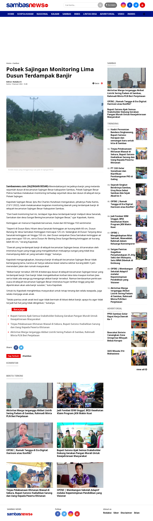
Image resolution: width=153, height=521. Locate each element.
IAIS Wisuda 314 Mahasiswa (115, 352)
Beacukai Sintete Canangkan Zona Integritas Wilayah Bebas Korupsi (117, 336)
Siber (116, 512)
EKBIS (77, 13)
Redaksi (107, 512)
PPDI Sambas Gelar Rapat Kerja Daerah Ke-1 (117, 316)
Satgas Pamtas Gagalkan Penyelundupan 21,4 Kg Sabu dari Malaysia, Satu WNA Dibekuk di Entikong (123, 256)
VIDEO (121, 13)
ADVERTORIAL (107, 13)
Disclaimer (126, 512)
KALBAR (55, 13)
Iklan (137, 512)
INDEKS (131, 13)
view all (141, 369)
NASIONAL (42, 13)
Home (8, 63)
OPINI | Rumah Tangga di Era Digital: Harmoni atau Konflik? (27, 452)
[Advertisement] (76, 36)
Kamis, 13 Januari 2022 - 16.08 (16, 84)
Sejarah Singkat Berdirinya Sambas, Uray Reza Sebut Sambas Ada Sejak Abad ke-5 (121, 190)
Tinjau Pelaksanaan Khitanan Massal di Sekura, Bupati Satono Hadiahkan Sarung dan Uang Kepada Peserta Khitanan (29, 492)
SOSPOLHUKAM (25, 13)
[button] (144, 13)
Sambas (16, 63)
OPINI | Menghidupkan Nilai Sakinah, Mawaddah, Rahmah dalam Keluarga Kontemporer (123, 238)
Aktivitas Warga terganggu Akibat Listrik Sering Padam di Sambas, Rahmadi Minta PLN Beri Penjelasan (29, 413)
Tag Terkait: (13, 356)
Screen (111, 5)
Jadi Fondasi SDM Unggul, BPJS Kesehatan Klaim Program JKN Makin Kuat (80, 412)
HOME (11, 13)
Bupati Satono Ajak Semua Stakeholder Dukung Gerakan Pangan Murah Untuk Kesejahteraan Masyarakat (79, 453)
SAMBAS (66, 13)
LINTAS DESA (90, 13)
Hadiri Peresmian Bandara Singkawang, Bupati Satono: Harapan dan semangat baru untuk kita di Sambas (122, 136)
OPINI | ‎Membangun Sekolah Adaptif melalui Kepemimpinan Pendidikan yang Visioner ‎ (79, 492)
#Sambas (26, 356)
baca (96, 83)
